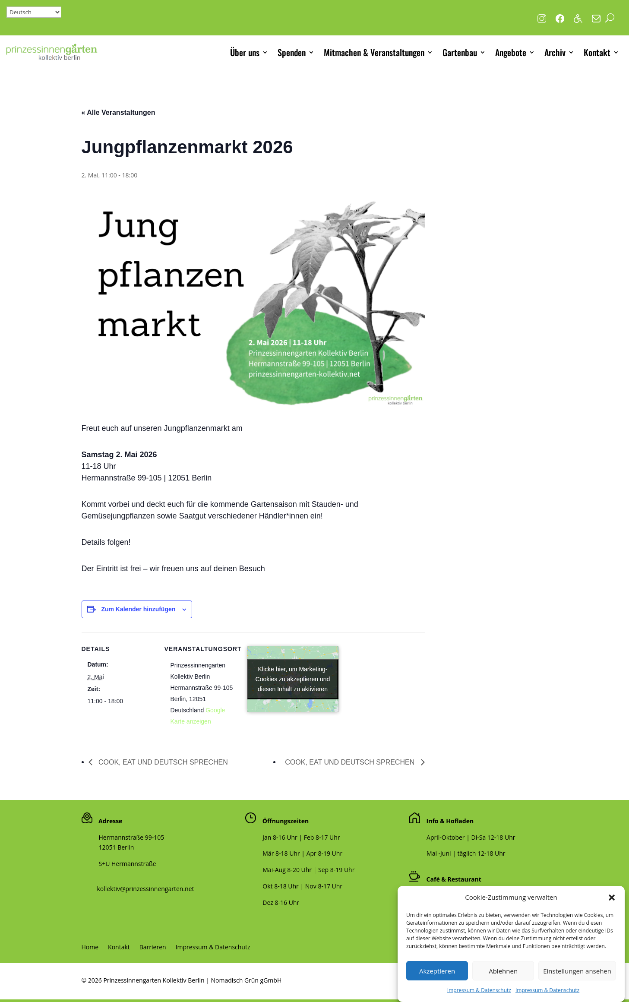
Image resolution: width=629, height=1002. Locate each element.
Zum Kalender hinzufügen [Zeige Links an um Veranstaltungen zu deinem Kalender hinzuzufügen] (138, 609)
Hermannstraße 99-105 (131, 837)
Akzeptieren (437, 983)
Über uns (244, 52)
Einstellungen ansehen (577, 983)
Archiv (555, 52)
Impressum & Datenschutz (213, 947)
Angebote (510, 52)
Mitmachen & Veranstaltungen (374, 52)
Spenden (292, 52)
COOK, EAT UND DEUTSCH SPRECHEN (162, 762)
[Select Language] (33, 12)
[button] (611, 910)
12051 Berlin (116, 847)
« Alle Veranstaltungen (118, 112)
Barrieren (152, 947)
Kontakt (597, 52)
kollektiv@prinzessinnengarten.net (143, 889)
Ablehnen (503, 983)
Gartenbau (460, 52)
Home (90, 947)
